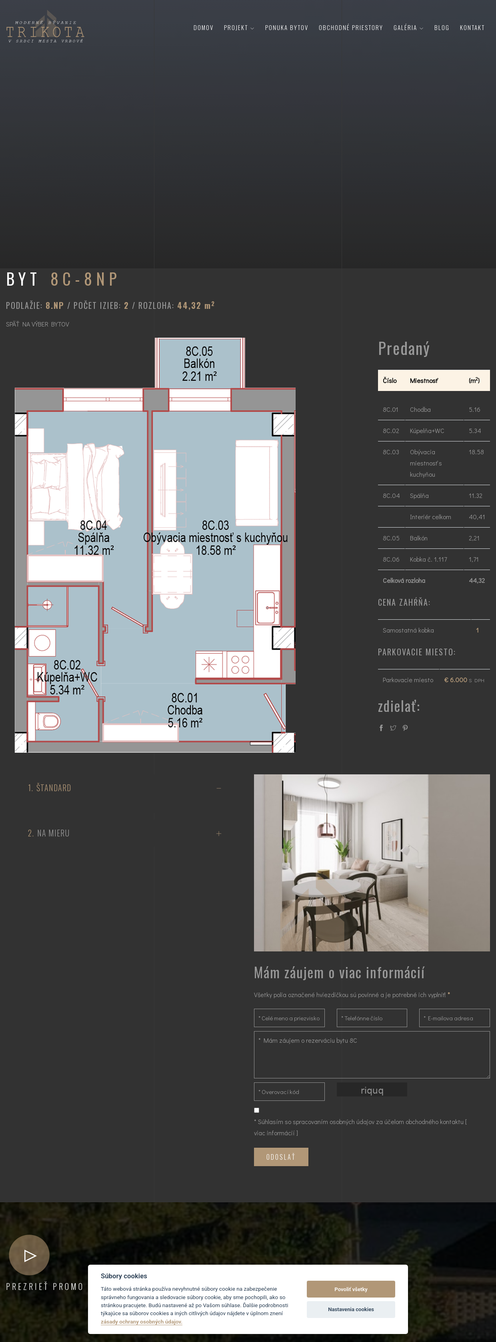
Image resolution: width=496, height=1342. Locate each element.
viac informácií (274, 1132)
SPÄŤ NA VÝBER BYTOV (37, 324)
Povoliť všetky (350, 1289)
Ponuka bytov (286, 27)
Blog (442, 27)
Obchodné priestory (351, 27)
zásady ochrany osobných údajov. (141, 1321)
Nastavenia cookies (351, 1309)
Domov (204, 27)
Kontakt (472, 27)
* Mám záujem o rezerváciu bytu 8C (372, 1054)
